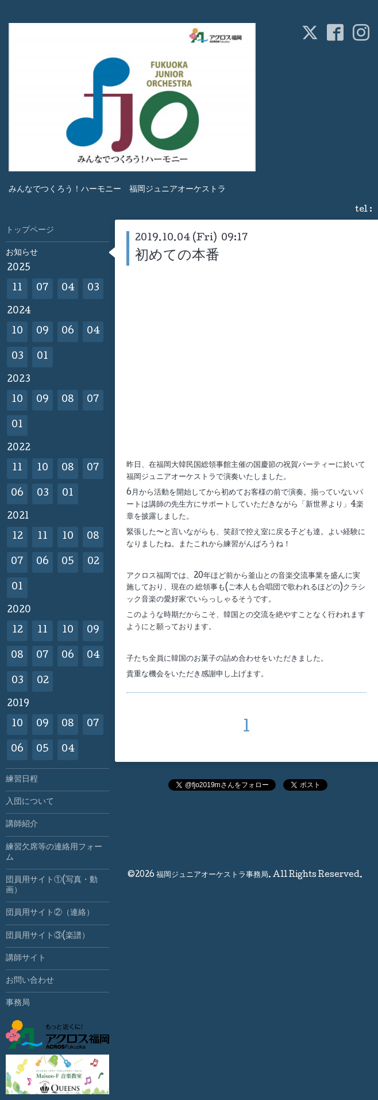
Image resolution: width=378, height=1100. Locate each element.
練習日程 (22, 779)
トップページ (30, 230)
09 (42, 331)
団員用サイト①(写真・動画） (52, 885)
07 (42, 288)
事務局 (18, 1003)
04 (68, 288)
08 (67, 400)
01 (42, 357)
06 (67, 331)
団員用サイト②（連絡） (50, 913)
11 (17, 288)
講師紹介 (22, 824)
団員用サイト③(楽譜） (48, 936)
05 (67, 562)
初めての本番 (177, 256)
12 (17, 537)
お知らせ (22, 253)
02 (93, 562)
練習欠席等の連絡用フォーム (54, 853)
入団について (30, 802)
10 (17, 331)
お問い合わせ (30, 981)
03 (93, 288)
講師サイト (26, 958)
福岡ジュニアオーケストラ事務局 (212, 875)
